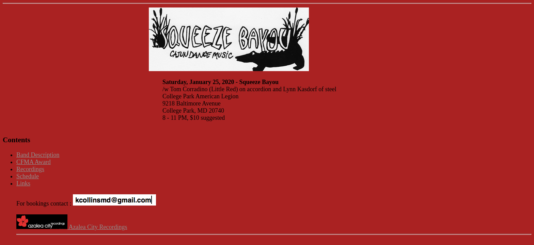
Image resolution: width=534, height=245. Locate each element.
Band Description (37, 154)
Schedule (27, 176)
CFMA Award (33, 162)
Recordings (30, 169)
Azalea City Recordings (71, 227)
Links (23, 183)
